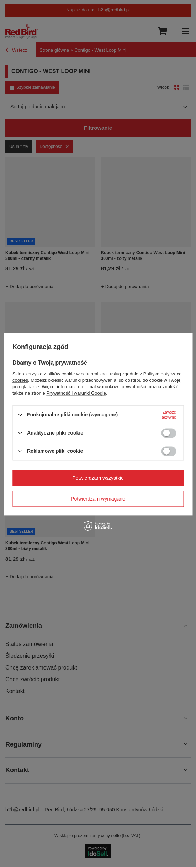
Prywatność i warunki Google (76, 393)
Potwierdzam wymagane (98, 499)
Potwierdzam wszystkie (98, 478)
